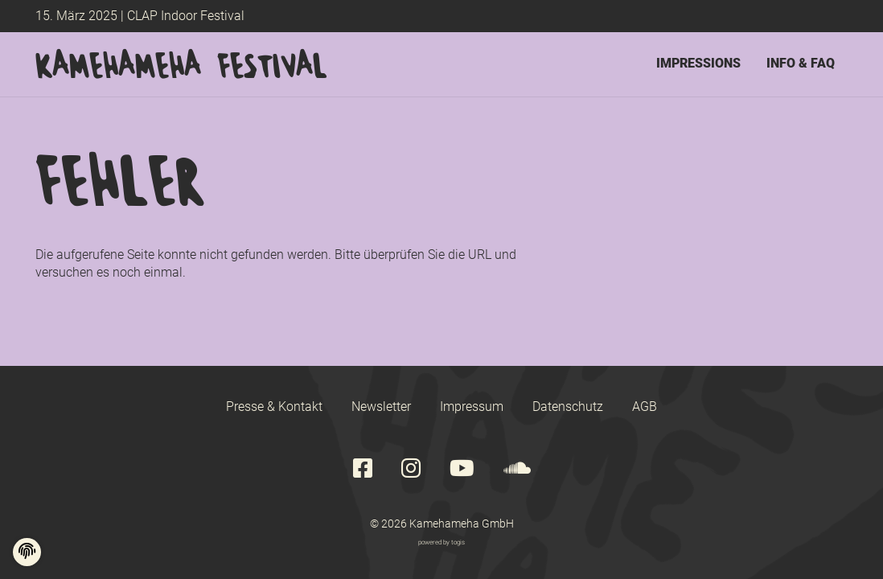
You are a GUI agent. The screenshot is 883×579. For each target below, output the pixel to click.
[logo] (181, 64)
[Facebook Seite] (362, 469)
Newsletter (381, 406)
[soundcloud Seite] (517, 469)
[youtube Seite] (462, 469)
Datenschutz (567, 406)
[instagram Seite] (410, 469)
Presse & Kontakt (274, 406)
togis (458, 542)
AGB (644, 406)
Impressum (471, 406)
